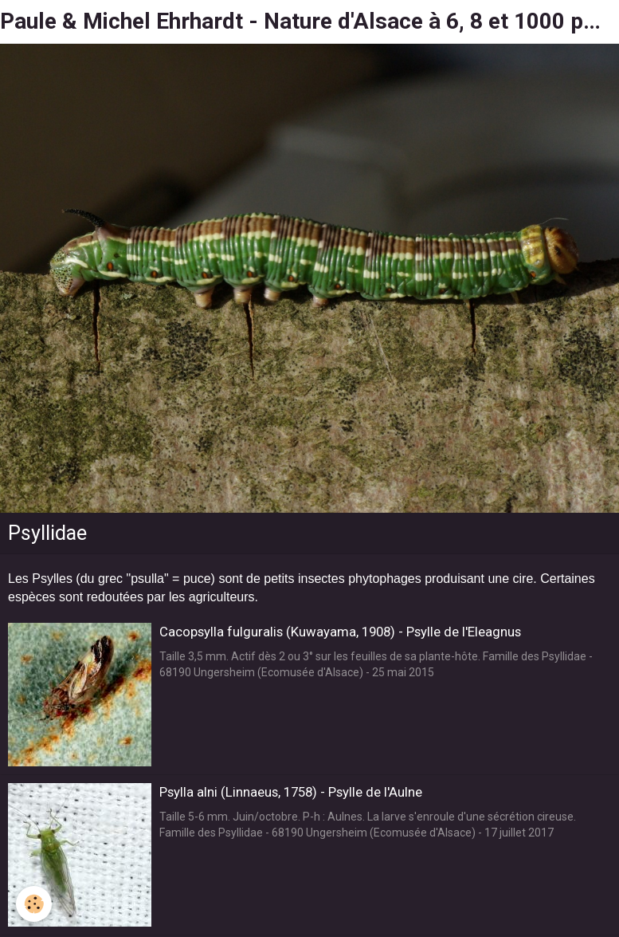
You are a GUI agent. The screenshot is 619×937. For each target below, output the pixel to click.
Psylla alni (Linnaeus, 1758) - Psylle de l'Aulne (290, 792)
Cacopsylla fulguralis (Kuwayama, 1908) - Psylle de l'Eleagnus (340, 632)
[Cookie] (34, 904)
